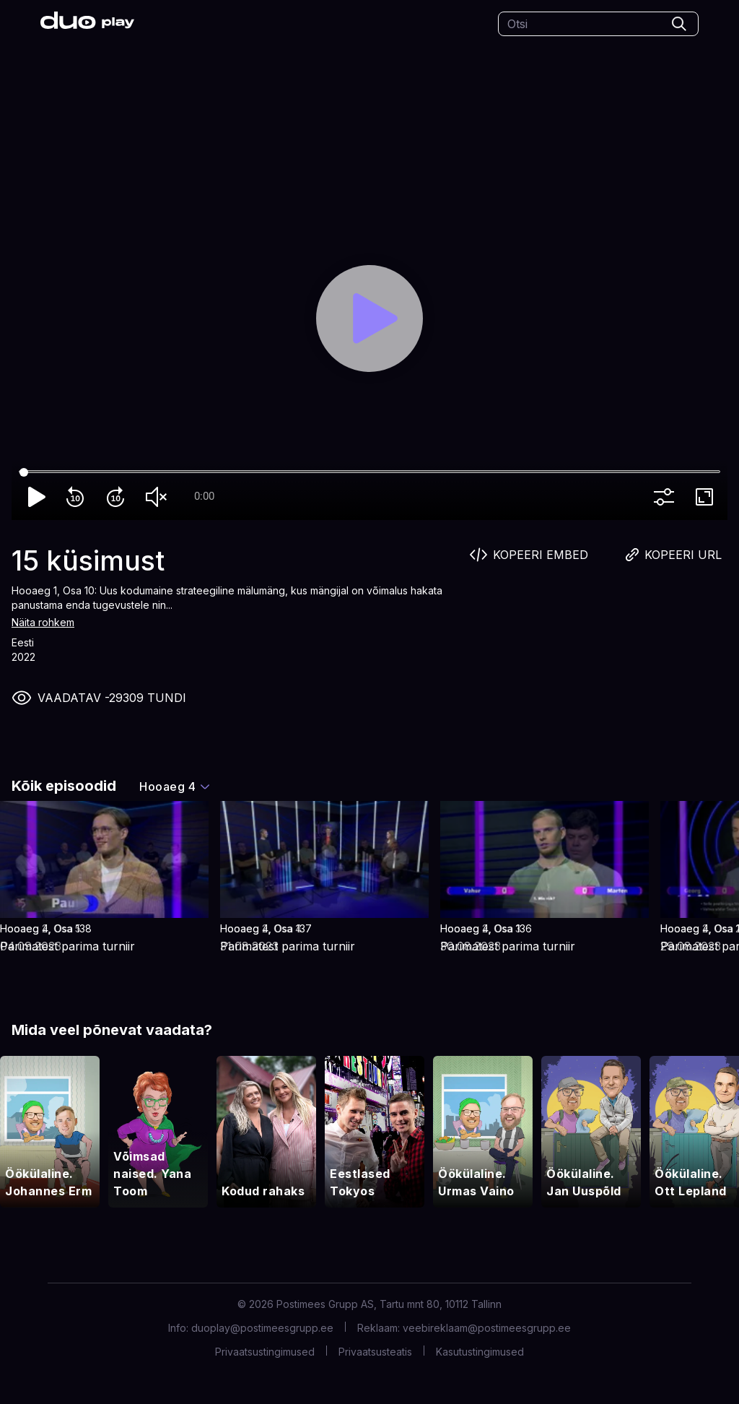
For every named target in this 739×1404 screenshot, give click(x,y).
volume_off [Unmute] (158, 497)
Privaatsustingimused (265, 1352)
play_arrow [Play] (37, 497)
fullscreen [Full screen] (707, 497)
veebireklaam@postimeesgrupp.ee (487, 1328)
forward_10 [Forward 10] (118, 497)
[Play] (370, 319)
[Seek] (369, 472)
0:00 (204, 496)
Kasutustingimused (480, 1352)
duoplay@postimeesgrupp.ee (262, 1328)
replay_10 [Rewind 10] (78, 497)
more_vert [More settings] (666, 497)
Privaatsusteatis (375, 1352)
